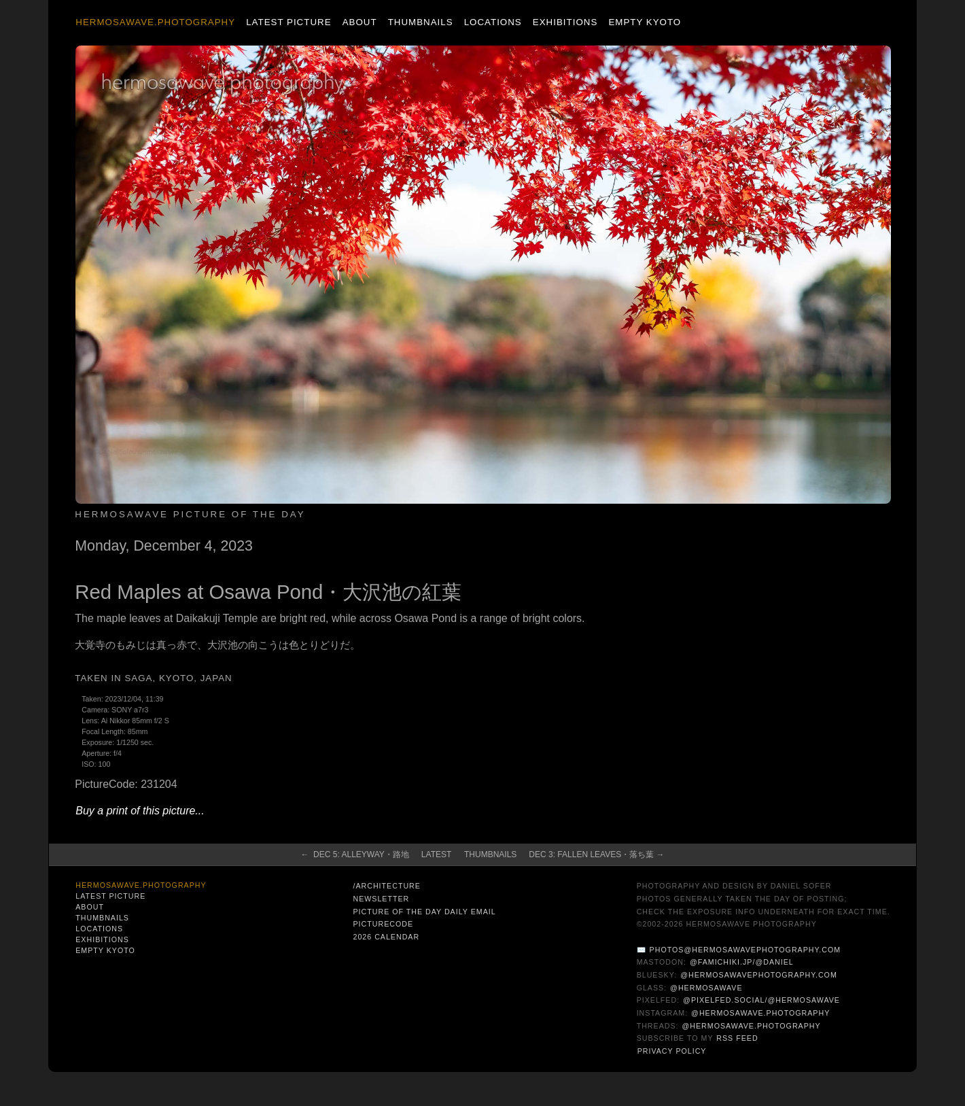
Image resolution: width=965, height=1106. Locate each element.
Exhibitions (565, 22)
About (360, 22)
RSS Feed (737, 1038)
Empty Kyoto (644, 22)
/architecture (386, 886)
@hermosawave (706, 988)
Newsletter (381, 899)
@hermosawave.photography (760, 1013)
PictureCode (383, 924)
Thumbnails (420, 22)
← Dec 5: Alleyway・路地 (354, 854)
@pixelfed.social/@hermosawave (761, 1000)
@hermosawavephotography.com (758, 975)
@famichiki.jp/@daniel (742, 962)
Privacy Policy (672, 1051)
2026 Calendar (386, 937)
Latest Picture (288, 22)
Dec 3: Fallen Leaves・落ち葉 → (596, 854)
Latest (436, 854)
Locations (493, 22)
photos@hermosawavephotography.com (745, 950)
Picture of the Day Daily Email (424, 912)
